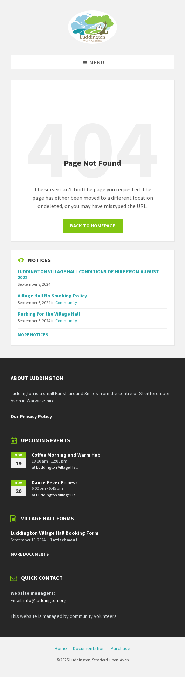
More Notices (33, 334)
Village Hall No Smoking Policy (52, 295)
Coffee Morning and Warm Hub (66, 455)
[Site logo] (92, 41)
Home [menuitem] (61, 648)
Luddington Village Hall (57, 467)
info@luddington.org (45, 600)
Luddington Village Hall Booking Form (54, 533)
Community (66, 302)
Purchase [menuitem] (120, 648)
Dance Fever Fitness (55, 482)
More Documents (30, 554)
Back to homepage (92, 226)
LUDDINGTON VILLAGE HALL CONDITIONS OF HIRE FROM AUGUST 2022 (88, 274)
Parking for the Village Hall (49, 314)
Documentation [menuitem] (89, 648)
